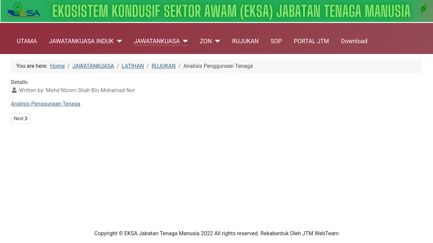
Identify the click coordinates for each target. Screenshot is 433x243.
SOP (276, 41)
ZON (206, 41)
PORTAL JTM (311, 41)
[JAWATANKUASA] (184, 41)
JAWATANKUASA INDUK (81, 41)
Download (354, 41)
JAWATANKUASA (157, 41)
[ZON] (216, 41)
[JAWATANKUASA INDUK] (118, 41)
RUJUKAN (245, 41)
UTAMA (27, 41)
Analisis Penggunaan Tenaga (45, 104)
